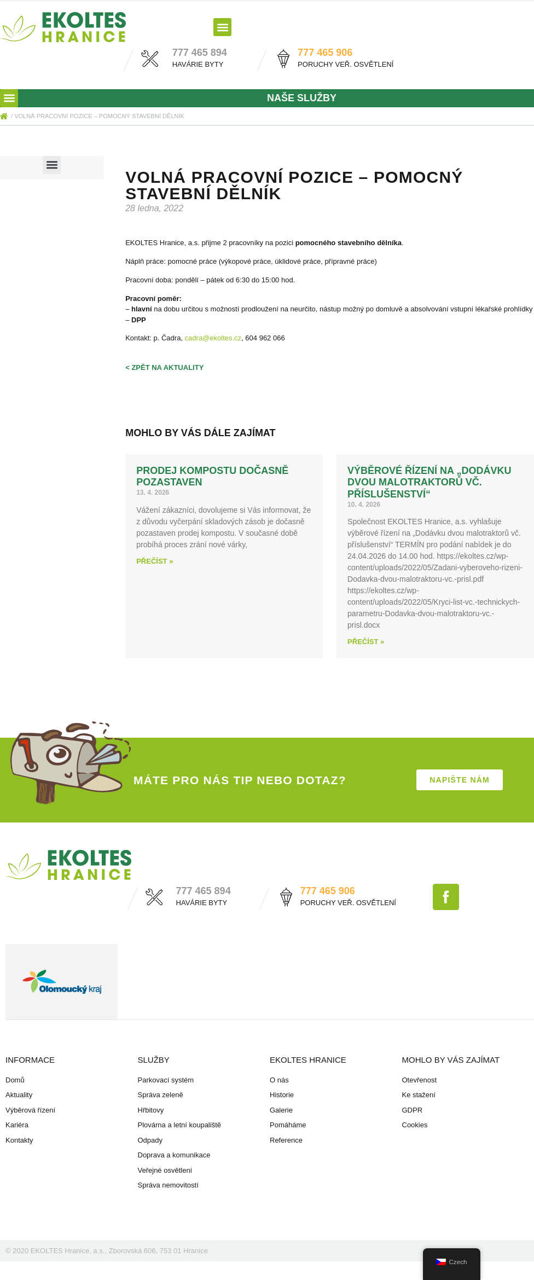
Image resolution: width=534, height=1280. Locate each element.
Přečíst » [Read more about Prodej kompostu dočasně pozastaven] (154, 561)
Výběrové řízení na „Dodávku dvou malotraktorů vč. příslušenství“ (429, 482)
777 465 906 (325, 52)
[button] (222, 27)
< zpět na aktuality (164, 367)
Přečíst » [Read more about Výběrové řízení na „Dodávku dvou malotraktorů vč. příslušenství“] (365, 642)
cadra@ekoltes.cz (213, 338)
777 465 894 (199, 52)
